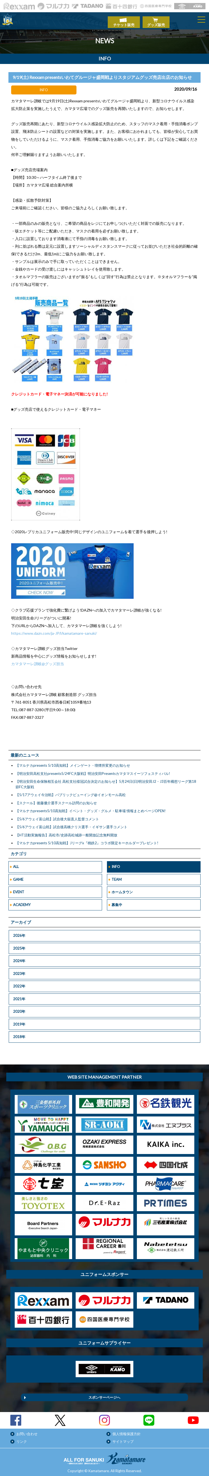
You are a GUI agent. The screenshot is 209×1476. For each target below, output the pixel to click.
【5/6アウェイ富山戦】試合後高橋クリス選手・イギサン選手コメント (71, 824)
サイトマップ (123, 1439)
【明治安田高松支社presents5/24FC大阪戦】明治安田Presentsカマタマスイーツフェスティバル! (93, 770)
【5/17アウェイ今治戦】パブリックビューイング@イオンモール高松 (71, 792)
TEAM (117, 876)
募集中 (117, 902)
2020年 (19, 1008)
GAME (18, 876)
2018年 (19, 1034)
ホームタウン (122, 889)
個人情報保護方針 (126, 1431)
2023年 (19, 971)
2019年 (19, 1021)
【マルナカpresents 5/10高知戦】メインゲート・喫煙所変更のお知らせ (73, 762)
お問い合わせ (27, 1431)
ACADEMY (21, 902)
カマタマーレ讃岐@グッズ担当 (37, 661)
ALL (16, 864)
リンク (21, 1439)
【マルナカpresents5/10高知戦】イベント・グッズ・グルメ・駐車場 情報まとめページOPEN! (91, 808)
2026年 (19, 933)
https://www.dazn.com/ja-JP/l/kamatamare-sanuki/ (54, 630)
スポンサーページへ (104, 1394)
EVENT (18, 889)
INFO (116, 864)
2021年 (19, 996)
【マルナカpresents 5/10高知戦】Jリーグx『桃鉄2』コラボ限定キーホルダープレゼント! (87, 840)
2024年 (19, 958)
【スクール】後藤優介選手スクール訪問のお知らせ (56, 800)
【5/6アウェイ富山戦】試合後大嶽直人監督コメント (57, 816)
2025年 (19, 945)
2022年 (19, 983)
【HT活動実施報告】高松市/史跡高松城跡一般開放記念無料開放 (66, 832)
